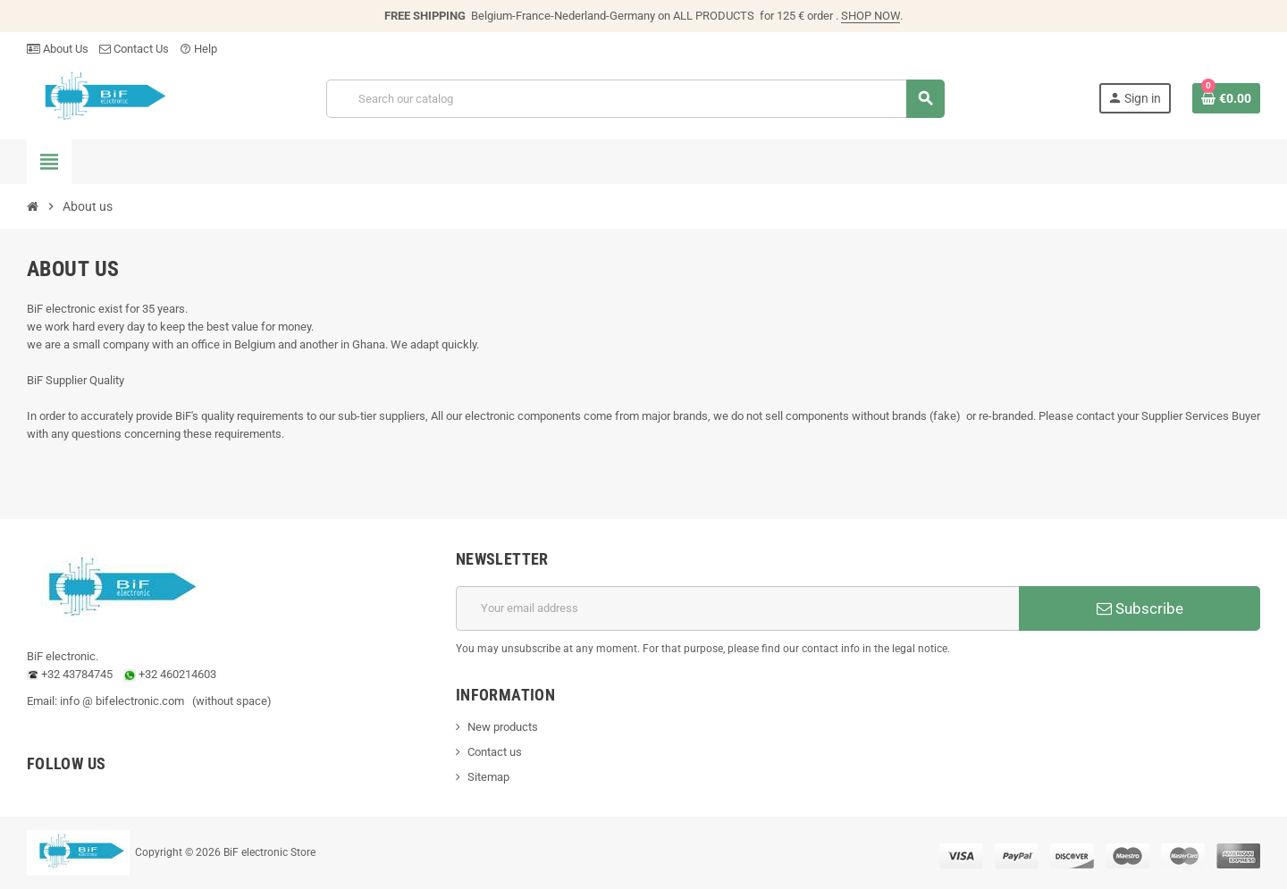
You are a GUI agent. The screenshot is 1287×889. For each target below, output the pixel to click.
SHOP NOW (870, 15)
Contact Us (134, 48)
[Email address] (737, 608)
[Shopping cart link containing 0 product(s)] (1226, 98)
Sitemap (488, 777)
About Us (57, 48)
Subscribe (1140, 608)
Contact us (494, 752)
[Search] (635, 99)
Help (198, 48)
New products (502, 727)
